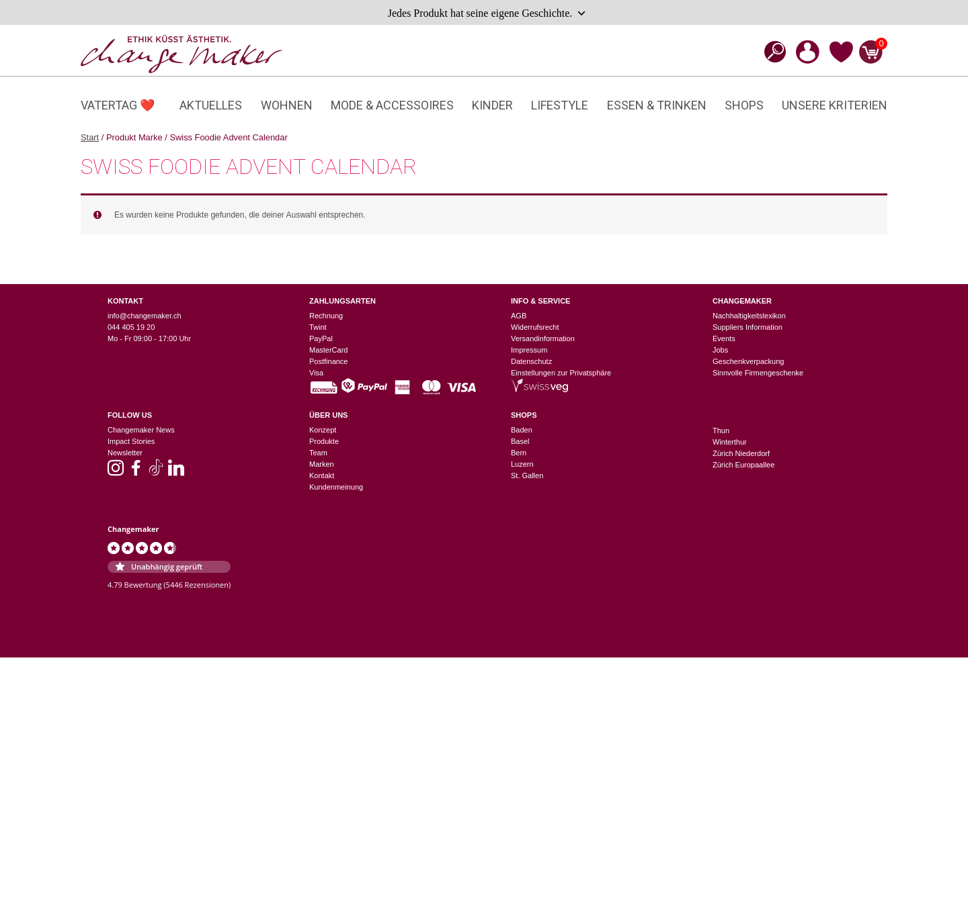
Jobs (720, 350)
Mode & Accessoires (392, 105)
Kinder (492, 105)
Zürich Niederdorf (741, 453)
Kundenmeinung (336, 487)
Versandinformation (543, 338)
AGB (518, 316)
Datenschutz (531, 361)
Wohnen (287, 105)
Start (90, 137)
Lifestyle (559, 105)
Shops (744, 105)
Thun (721, 430)
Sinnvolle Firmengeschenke (758, 373)
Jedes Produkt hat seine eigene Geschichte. (488, 13)
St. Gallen (527, 475)
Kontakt (321, 475)
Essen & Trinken (657, 105)
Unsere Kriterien (834, 105)
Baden (521, 430)
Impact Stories (131, 441)
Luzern (522, 464)
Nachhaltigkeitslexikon (749, 316)
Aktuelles (210, 105)
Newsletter (125, 453)
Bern (518, 453)
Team (318, 453)
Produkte (324, 441)
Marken (321, 464)
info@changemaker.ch (145, 316)
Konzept (322, 430)
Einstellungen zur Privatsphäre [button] (561, 373)
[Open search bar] (771, 51)
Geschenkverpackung (748, 361)
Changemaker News (141, 430)
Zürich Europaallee (743, 465)
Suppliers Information (747, 327)
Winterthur (730, 442)
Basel (520, 441)
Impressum (529, 350)
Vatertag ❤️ (118, 105)
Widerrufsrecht (535, 327)
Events (724, 338)
